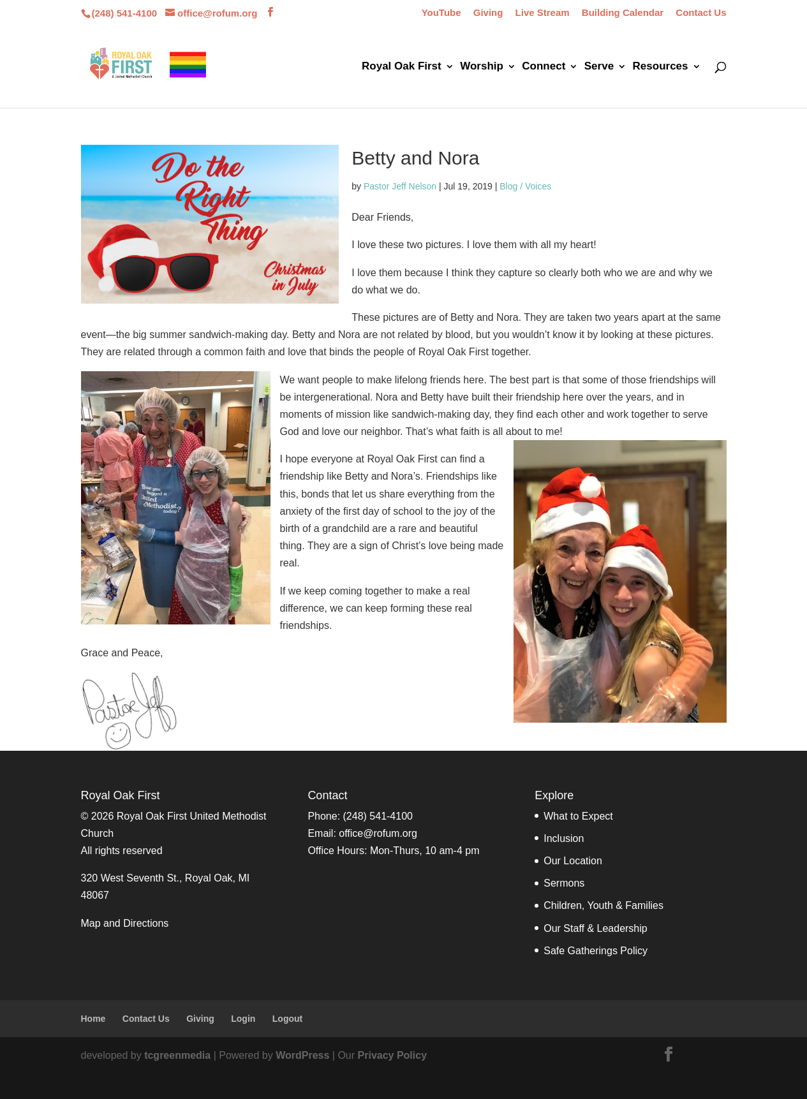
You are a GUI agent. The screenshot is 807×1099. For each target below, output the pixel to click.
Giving (488, 13)
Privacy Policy (392, 1055)
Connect (543, 67)
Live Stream (542, 13)
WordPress (302, 1055)
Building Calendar (622, 13)
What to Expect (578, 816)
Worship (481, 67)
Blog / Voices (525, 186)
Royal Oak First (401, 67)
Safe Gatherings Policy (596, 950)
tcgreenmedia (177, 1055)
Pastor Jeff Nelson (400, 186)
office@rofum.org (378, 833)
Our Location (573, 860)
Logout (287, 1019)
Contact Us (701, 13)
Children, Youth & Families (603, 905)
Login (243, 1019)
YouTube (441, 13)
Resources (660, 67)
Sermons (564, 883)
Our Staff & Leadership (595, 928)
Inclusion (564, 838)
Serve (599, 67)
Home (93, 1019)
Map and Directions (125, 923)
